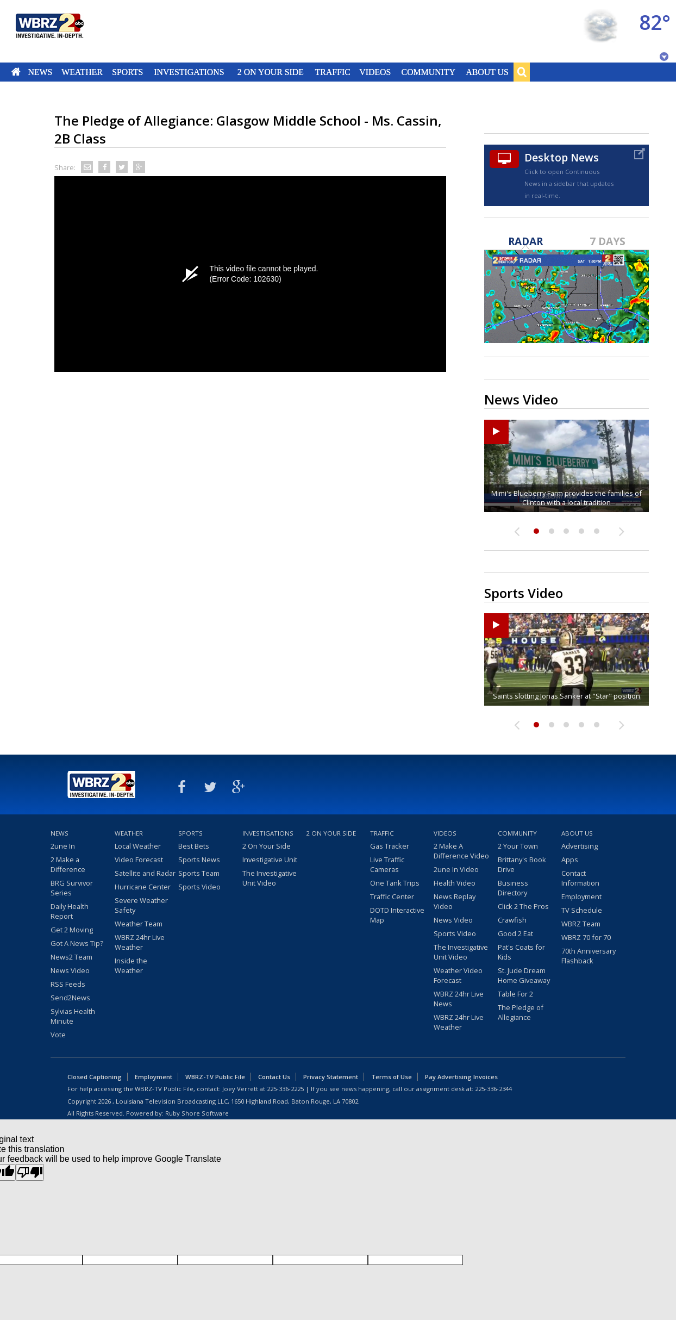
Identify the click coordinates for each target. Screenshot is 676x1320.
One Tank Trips (395, 883)
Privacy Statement (330, 1077)
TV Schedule (581, 910)
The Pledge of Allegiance (520, 1012)
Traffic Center (392, 896)
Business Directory (513, 888)
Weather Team (138, 924)
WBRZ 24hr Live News (459, 998)
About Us (487, 71)
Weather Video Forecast (458, 975)
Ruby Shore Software (197, 1113)
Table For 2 (515, 994)
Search (522, 71)
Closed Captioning (94, 1077)
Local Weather (138, 846)
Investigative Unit (269, 859)
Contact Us (274, 1077)
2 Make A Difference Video (461, 851)
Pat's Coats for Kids (521, 952)
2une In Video (456, 869)
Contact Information (580, 878)
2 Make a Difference (68, 864)
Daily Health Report (70, 911)
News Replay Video (454, 901)
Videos (375, 71)
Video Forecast (139, 859)
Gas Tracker (389, 846)
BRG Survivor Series (72, 888)
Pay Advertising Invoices (461, 1077)
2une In (63, 846)
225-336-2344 (493, 1089)
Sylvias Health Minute (73, 1016)
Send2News (70, 998)
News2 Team (71, 957)
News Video (70, 970)
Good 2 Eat (515, 933)
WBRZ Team (580, 924)
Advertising (579, 846)
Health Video (454, 883)
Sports (127, 71)
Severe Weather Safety (141, 905)
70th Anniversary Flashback (588, 956)
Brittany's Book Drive (522, 864)
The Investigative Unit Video (269, 878)
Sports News (199, 859)
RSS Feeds (68, 984)
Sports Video (199, 887)
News (40, 71)
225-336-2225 (285, 1089)
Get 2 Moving (72, 930)
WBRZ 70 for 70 (586, 937)
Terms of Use (391, 1077)
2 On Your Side (270, 71)
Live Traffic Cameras (387, 864)
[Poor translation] (30, 1172)
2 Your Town (518, 846)
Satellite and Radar (145, 873)
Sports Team (199, 873)
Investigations (189, 71)
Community (428, 71)
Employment (581, 896)
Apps (569, 859)
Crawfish (512, 920)
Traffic (332, 71)
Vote (58, 1034)
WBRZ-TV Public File (215, 1077)
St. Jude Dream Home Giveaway (524, 975)
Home (16, 71)
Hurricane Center (143, 887)
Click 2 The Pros (523, 906)
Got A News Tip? (77, 943)
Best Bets (193, 846)
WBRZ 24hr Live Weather (140, 942)
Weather (82, 71)
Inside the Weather (131, 965)
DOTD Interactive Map (397, 915)
